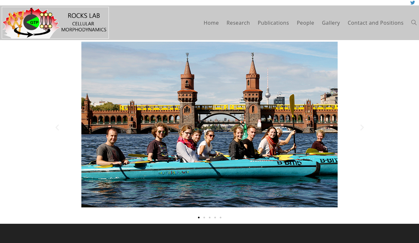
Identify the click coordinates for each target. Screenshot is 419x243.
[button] (199, 217)
